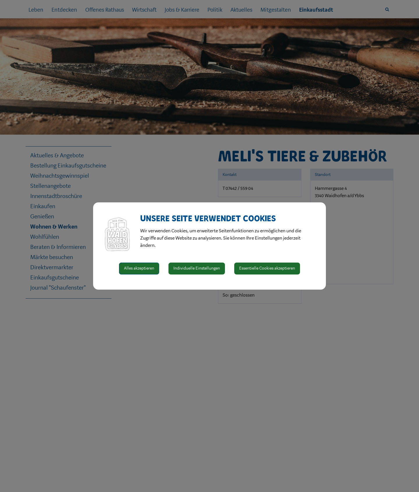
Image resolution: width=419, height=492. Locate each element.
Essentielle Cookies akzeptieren (267, 268)
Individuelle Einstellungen (196, 268)
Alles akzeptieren (139, 268)
